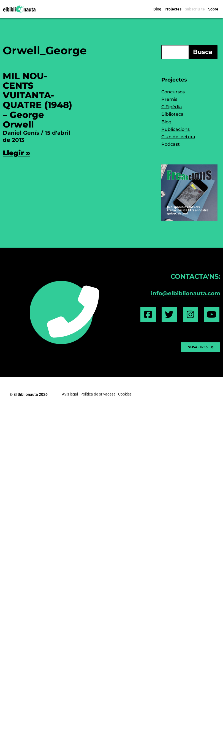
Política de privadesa (98, 394)
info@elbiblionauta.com (185, 293)
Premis (169, 99)
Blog (157, 9)
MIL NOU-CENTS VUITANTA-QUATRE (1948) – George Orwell (37, 100)
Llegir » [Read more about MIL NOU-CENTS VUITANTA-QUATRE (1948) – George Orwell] (16, 153)
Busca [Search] (203, 52)
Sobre (213, 9)
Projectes (173, 9)
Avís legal (70, 394)
